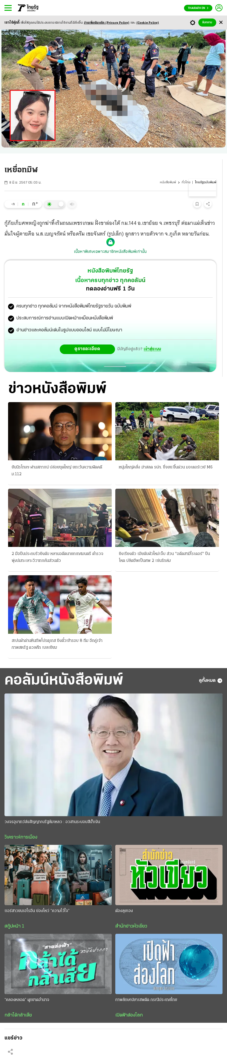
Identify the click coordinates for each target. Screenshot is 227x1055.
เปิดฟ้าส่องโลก (129, 1015)
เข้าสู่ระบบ (152, 349)
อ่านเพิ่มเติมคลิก (107, 22)
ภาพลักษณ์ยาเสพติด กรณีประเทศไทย (146, 1000)
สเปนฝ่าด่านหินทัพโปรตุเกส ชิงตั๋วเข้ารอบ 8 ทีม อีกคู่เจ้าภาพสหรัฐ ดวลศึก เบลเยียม (57, 644)
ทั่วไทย (186, 182)
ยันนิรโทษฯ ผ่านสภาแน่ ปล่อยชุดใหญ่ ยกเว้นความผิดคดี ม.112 (57, 470)
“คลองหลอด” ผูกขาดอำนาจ (26, 1000)
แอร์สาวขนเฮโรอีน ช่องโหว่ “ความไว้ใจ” (37, 911)
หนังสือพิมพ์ (168, 182)
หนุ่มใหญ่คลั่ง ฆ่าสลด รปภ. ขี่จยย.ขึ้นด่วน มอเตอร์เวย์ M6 (166, 467)
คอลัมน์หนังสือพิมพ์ (63, 680)
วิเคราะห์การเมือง (20, 837)
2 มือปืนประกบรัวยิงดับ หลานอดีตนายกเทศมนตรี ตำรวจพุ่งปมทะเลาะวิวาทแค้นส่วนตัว (57, 557)
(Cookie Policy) (147, 22)
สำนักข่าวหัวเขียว (131, 926)
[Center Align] (221, 22)
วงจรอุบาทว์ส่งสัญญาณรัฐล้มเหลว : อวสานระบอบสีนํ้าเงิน (52, 822)
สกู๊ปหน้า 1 (14, 926)
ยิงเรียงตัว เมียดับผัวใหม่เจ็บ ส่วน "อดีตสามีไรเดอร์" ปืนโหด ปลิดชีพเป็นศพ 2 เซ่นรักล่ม (164, 557)
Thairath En (198, 8)
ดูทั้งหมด (211, 680)
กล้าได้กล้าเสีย (18, 1015)
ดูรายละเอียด (87, 349)
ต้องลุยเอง (124, 911)
